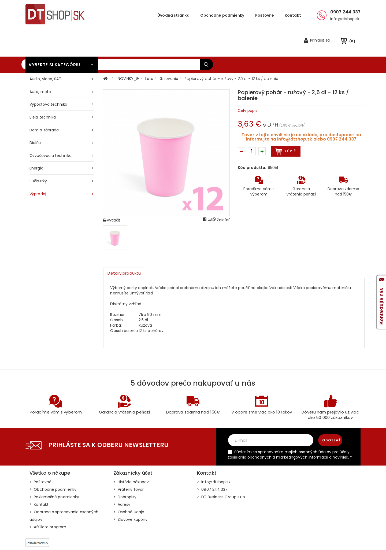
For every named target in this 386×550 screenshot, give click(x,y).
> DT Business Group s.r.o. (221, 472)
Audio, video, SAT (45, 54)
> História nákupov (131, 457)
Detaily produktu (124, 248)
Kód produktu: (252, 143)
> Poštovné (40, 457)
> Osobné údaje (128, 487)
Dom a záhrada (44, 105)
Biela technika (42, 92)
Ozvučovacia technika (50, 131)
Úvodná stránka (173, 15)
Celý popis (247, 85)
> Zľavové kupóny (130, 494)
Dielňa (35, 118)
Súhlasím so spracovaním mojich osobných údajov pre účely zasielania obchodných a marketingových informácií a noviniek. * (290, 430)
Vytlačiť (111, 195)
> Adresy (122, 479)
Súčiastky (38, 156)
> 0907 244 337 (212, 464)
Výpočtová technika (48, 79)
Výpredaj (37, 169)
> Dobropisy (124, 472)
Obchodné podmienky (222, 15)
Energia (36, 143)
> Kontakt (39, 479)
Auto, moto (40, 67)
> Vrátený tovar (128, 464)
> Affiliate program (47, 502)
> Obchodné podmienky (52, 464)
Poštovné (264, 15)
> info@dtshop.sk (214, 457)
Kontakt (293, 15)
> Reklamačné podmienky (54, 472)
